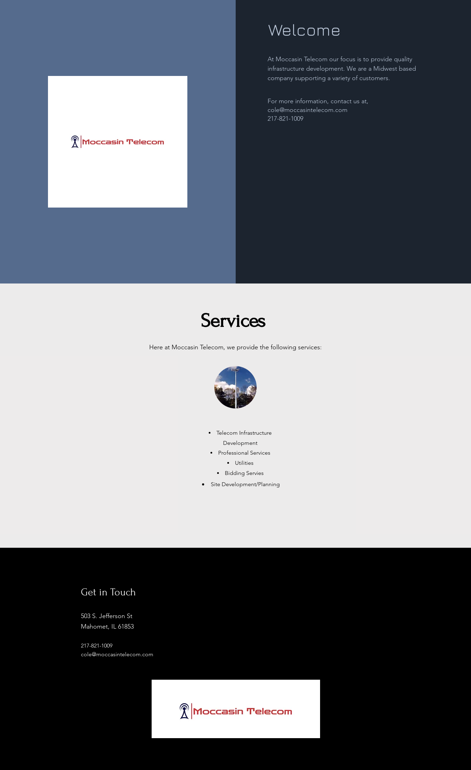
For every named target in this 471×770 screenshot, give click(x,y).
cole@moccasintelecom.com (307, 110)
